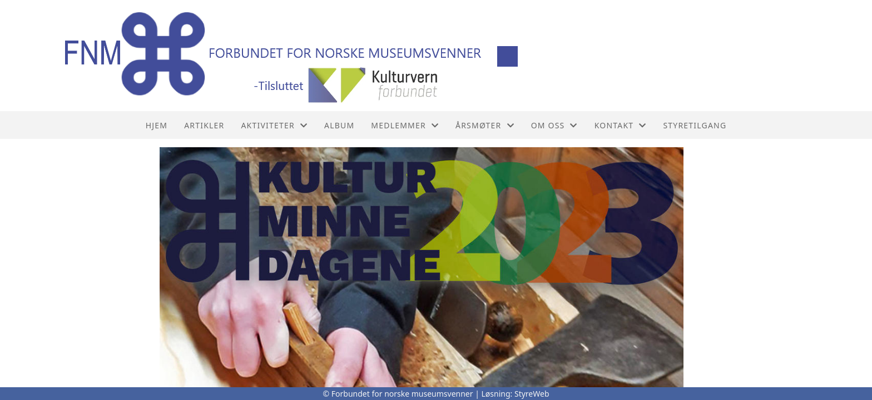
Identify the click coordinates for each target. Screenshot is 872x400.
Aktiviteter (274, 125)
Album (339, 125)
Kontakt (620, 125)
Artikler (204, 125)
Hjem (156, 125)
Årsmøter (484, 125)
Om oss (554, 125)
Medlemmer (405, 125)
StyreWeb (531, 393)
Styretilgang (694, 125)
